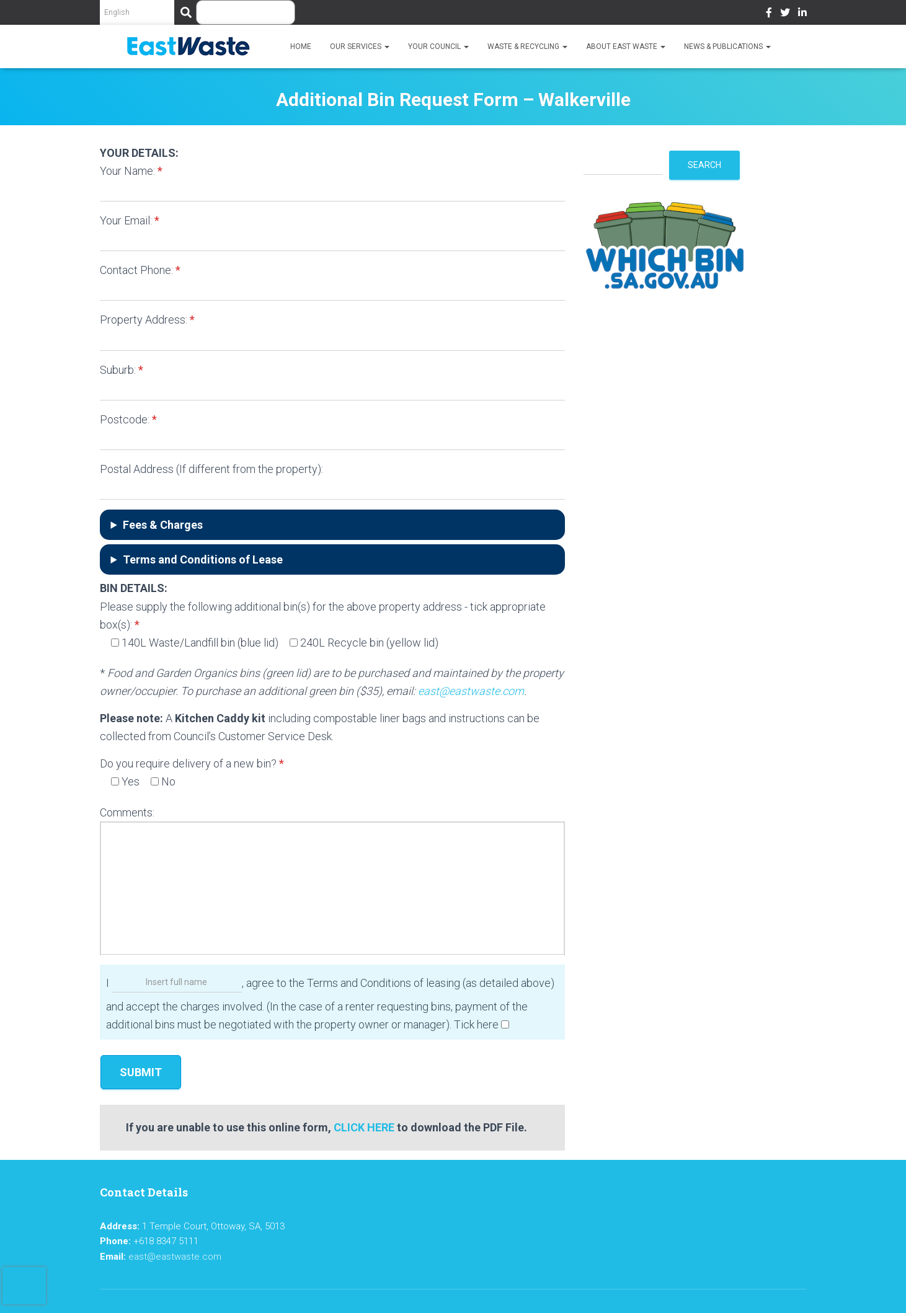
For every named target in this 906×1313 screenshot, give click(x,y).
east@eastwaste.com (471, 690)
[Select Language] (137, 12)
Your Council (438, 46)
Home (300, 46)
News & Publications (727, 46)
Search (704, 165)
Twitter (785, 14)
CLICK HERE (364, 1127)
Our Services (359, 46)
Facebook (769, 14)
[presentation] (24, 1285)
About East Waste (625, 46)
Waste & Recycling (527, 46)
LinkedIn (802, 14)
